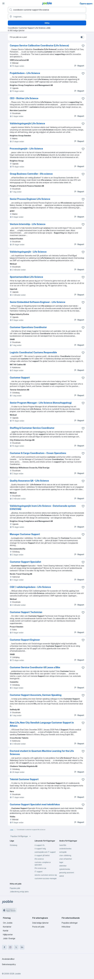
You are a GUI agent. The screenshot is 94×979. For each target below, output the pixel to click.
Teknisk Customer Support (24, 779)
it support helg (40, 849)
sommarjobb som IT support (45, 852)
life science (39, 859)
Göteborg (13, 845)
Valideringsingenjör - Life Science (28, 251)
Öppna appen (86, 3)
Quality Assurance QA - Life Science (29, 480)
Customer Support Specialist (25, 562)
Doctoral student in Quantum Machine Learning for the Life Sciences (42, 752)
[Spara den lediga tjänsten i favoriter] (83, 45)
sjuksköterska (64, 869)
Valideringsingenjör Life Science (27, 123)
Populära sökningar (70, 923)
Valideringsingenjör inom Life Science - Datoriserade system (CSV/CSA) (43, 507)
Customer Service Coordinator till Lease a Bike (35, 667)
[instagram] (10, 947)
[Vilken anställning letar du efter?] (47, 10)
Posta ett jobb (38, 926)
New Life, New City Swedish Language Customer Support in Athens (42, 724)
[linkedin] (22, 947)
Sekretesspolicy (9, 964)
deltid (61, 876)
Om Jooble (7, 923)
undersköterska (65, 849)
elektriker (62, 866)
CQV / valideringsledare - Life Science (30, 587)
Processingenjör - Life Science (26, 148)
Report (79, 66)
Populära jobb (15, 888)
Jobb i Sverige (9, 938)
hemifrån (62, 845)
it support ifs (39, 845)
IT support (38, 872)
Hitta (47, 23)
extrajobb (62, 852)
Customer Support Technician (26, 612)
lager (61, 862)
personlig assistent (66, 872)
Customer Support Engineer (25, 639)
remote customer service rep (46, 875)
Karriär (5, 930)
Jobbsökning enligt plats (19, 892)
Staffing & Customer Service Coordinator (32, 428)
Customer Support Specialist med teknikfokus (35, 804)
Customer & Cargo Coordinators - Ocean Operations (38, 453)
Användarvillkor (8, 959)
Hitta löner (66, 926)
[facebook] (4, 947)
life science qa (40, 868)
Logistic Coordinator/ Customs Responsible (33, 352)
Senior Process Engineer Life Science (30, 199)
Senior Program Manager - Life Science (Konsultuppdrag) (41, 402)
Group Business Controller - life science (31, 174)
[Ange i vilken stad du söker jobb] (47, 17)
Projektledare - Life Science (25, 73)
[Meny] (3, 3)
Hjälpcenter (8, 934)
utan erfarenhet (65, 859)
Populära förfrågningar (21, 836)
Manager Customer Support (25, 534)
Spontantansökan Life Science (26, 277)
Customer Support (20, 377)
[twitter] (16, 947)
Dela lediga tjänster (40, 923)
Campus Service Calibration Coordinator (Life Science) (39, 45)
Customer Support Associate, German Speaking (35, 695)
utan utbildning (65, 855)
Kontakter (7, 926)
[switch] (82, 37)
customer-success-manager (46, 878)
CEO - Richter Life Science (24, 98)
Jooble (18, 973)
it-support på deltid (42, 855)
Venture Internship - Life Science (27, 224)
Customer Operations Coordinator (28, 327)
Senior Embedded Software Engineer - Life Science (37, 302)
